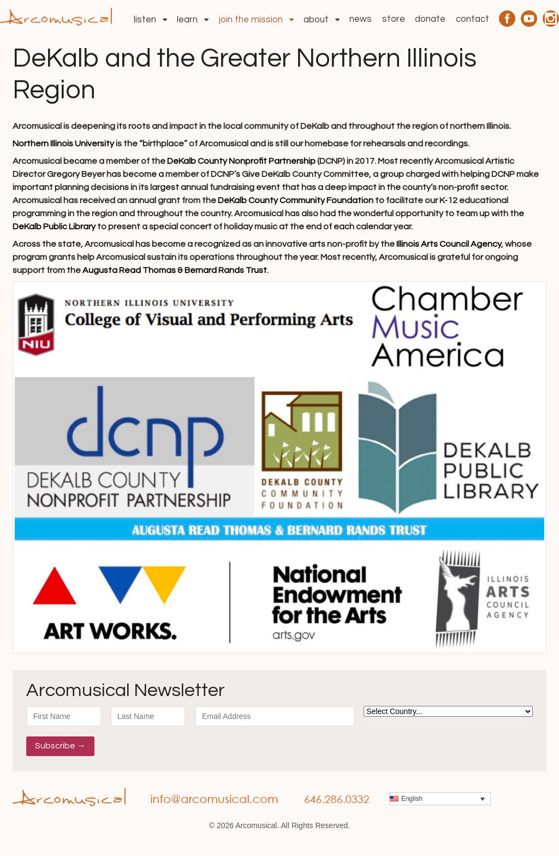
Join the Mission (251, 20)
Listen (145, 20)
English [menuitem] (412, 798)
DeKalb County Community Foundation (295, 200)
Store (393, 19)
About (316, 20)
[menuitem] (440, 799)
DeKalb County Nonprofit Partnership (241, 161)
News (360, 19)
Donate (430, 19)
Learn (187, 20)
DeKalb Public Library (54, 226)
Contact (472, 19)
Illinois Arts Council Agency (448, 244)
